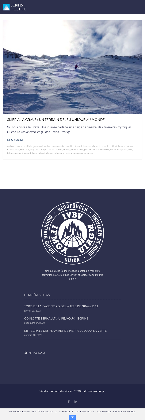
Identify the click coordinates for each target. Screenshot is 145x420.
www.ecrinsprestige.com (82, 152)
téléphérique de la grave (18, 152)
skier (130, 149)
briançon (32, 146)
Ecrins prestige (58, 146)
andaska (11, 146)
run (93, 149)
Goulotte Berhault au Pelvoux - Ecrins (56, 318)
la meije (42, 149)
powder (87, 149)
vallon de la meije (62, 152)
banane (19, 146)
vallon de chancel (45, 152)
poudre (80, 149)
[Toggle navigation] (137, 6)
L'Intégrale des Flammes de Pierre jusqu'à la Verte (65, 330)
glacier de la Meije (100, 146)
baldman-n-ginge (93, 391)
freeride (69, 146)
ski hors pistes (120, 149)
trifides (33, 152)
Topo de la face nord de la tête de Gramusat (61, 306)
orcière (66, 149)
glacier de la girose (82, 146)
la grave (34, 149)
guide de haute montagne (122, 146)
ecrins (47, 146)
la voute (50, 149)
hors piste (24, 149)
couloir (40, 146)
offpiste (58, 149)
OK (72, 417)
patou (73, 149)
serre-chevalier (102, 149)
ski (111, 149)
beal (26, 146)
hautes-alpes (13, 149)
